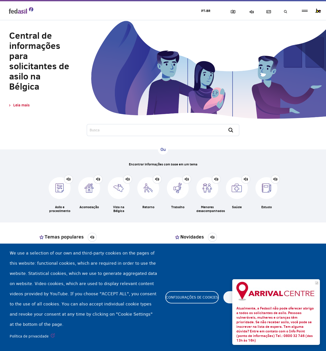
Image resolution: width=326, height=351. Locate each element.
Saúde (237, 207)
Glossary (268, 11)
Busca (285, 11)
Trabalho (177, 207)
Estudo (266, 207)
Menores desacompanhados (207, 209)
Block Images (232, 11)
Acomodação (89, 207)
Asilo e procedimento (59, 209)
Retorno (148, 207)
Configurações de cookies (192, 297)
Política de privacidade (29, 336)
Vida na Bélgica (118, 209)
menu (305, 10)
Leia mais (21, 105)
